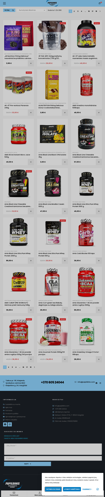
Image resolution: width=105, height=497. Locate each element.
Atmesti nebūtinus (72, 489)
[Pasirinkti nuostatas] (87, 489)
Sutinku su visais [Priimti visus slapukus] (53, 489)
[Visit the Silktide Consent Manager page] (97, 489)
